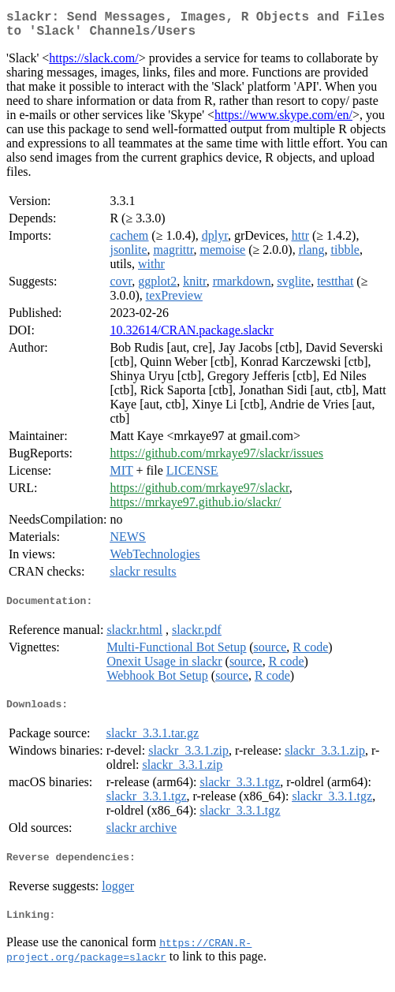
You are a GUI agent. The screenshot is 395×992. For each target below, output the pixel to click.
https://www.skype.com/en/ (283, 121)
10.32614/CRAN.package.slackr (192, 336)
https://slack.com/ (93, 64)
